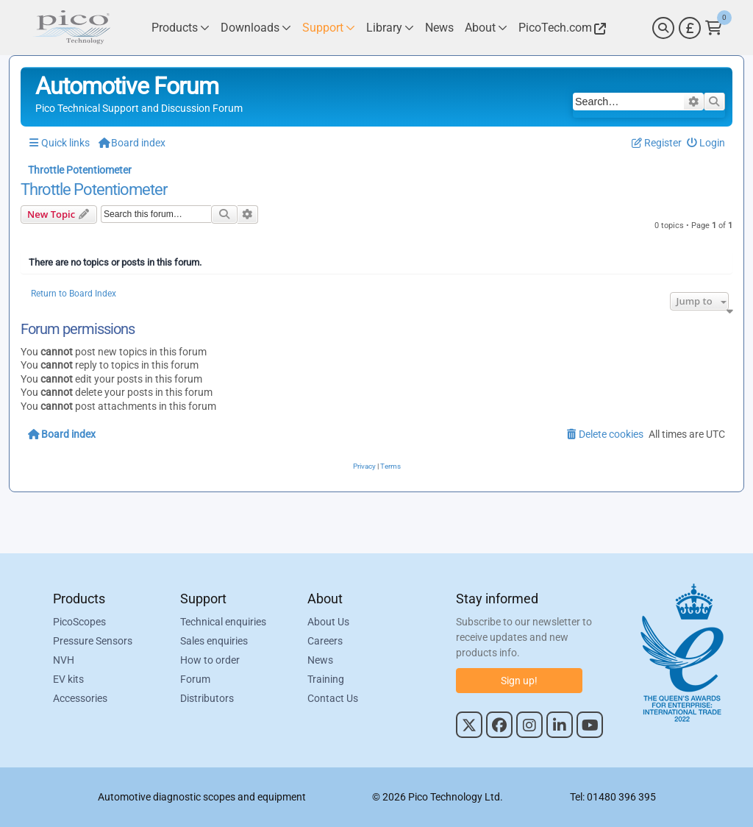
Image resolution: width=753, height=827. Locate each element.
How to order (210, 660)
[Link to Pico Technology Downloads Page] (256, 27)
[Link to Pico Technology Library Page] (390, 27)
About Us (328, 622)
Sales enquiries (214, 641)
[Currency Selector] (690, 28)
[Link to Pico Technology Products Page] (180, 27)
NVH (63, 660)
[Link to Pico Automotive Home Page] (71, 27)
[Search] (663, 28)
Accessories (80, 698)
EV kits (68, 679)
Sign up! (519, 680)
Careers (325, 641)
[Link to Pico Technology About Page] (486, 27)
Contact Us (332, 698)
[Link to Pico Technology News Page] (439, 27)
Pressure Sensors (92, 641)
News (320, 660)
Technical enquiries (223, 622)
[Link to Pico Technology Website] (560, 27)
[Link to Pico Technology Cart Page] (713, 28)
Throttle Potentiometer (94, 190)
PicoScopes (79, 622)
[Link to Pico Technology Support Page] (328, 27)
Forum (195, 679)
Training (325, 679)
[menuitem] (706, 143)
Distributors (207, 698)
